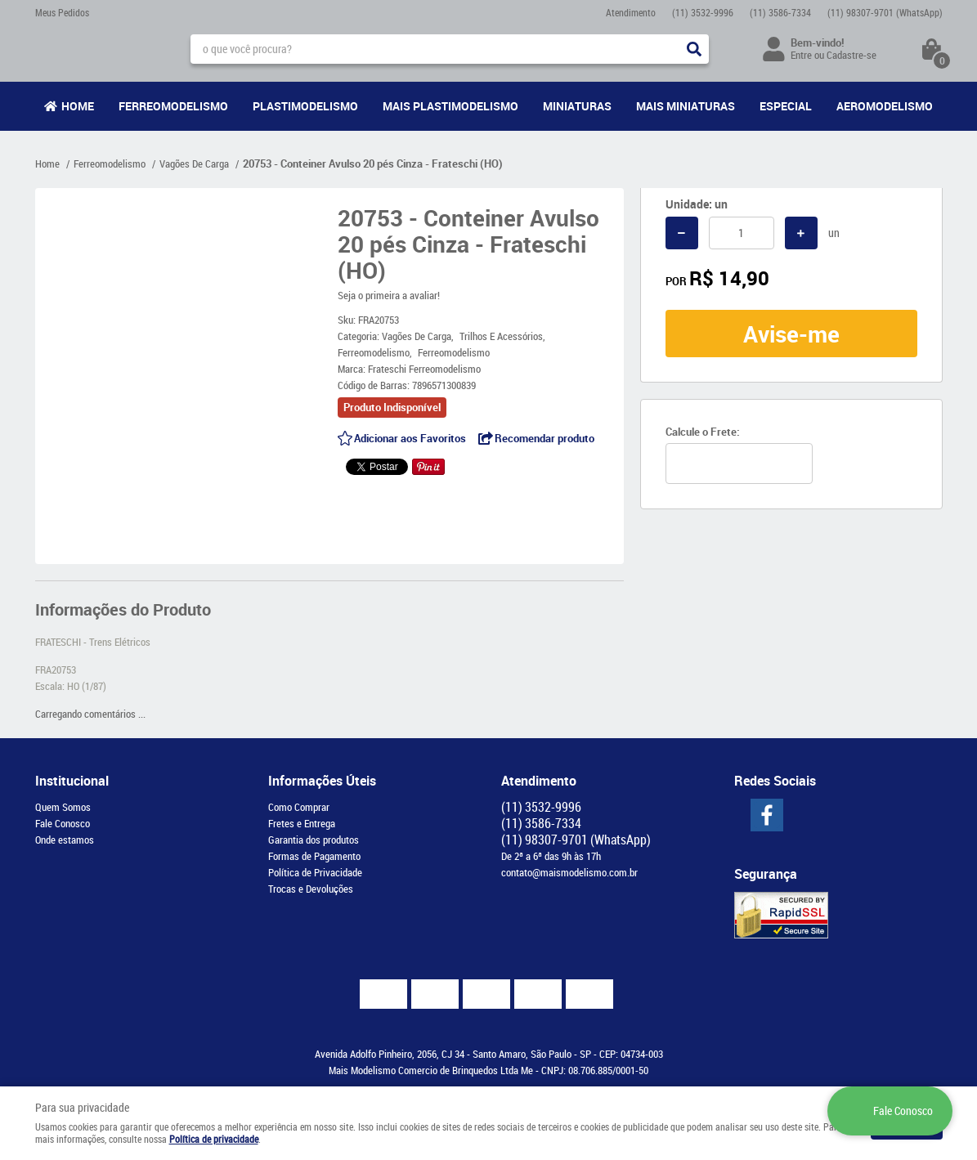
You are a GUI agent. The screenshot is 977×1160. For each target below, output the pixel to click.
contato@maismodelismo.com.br (569, 872)
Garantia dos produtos (313, 839)
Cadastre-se (851, 54)
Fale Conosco (62, 823)
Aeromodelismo (884, 106)
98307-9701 (885, 12)
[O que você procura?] (694, 49)
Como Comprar (298, 806)
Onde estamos (64, 839)
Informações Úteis (322, 781)
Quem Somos (63, 806)
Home (77, 106)
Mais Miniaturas (685, 106)
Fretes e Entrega (301, 823)
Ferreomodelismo (173, 106)
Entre (801, 54)
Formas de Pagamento (314, 856)
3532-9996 (702, 12)
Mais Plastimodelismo (450, 106)
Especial (786, 106)
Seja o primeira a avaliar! (389, 295)
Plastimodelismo (305, 106)
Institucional (72, 781)
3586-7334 (780, 12)
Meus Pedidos (62, 12)
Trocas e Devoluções (310, 888)
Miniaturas (577, 106)
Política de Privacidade (315, 872)
